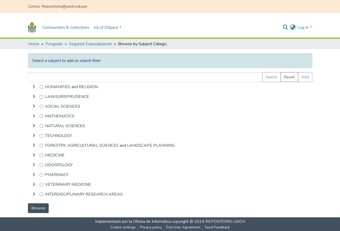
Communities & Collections (65, 27)
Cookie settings (123, 227)
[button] (293, 27)
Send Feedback (217, 227)
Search (271, 77)
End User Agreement (183, 227)
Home (33, 44)
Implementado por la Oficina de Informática (133, 221)
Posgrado (54, 44)
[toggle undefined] (34, 87)
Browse (38, 208)
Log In (302, 27)
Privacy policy (151, 227)
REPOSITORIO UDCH (225, 221)
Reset (289, 77)
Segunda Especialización (90, 44)
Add (305, 77)
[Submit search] (285, 27)
